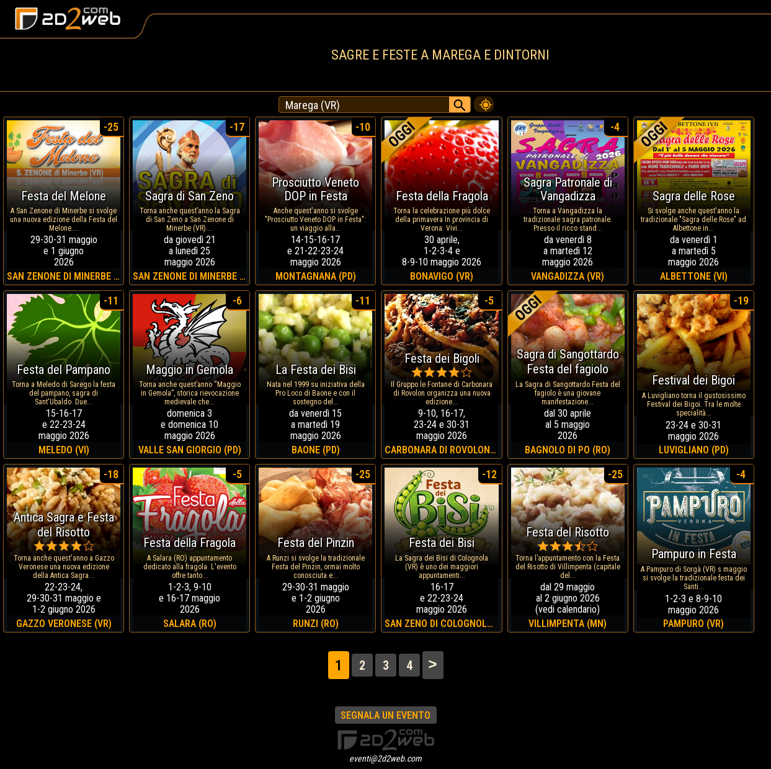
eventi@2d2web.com (385, 758)
